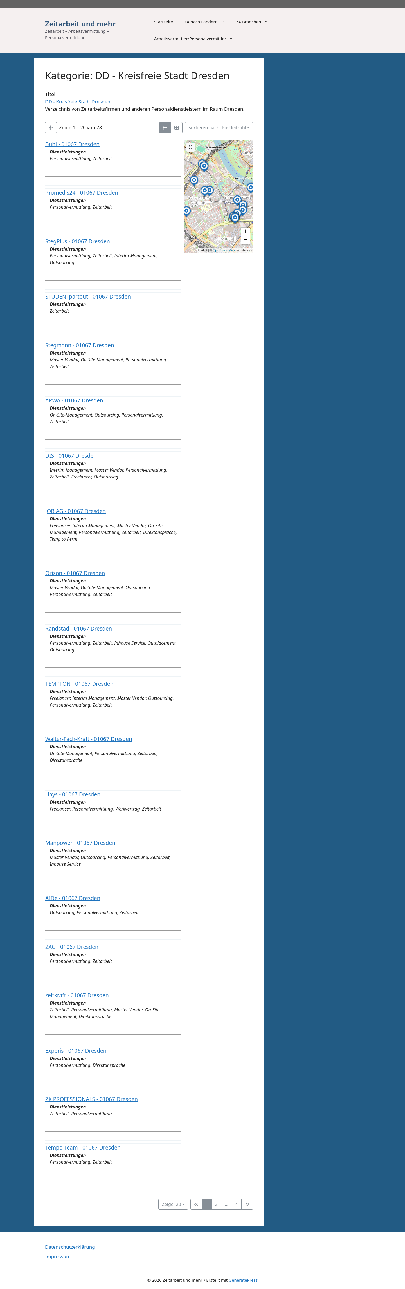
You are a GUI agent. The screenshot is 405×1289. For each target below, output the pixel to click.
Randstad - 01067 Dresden (78, 628)
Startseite (163, 22)
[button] (237, 205)
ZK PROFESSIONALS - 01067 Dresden (91, 1099)
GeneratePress (243, 1280)
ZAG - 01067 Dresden (71, 946)
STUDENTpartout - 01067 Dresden (88, 296)
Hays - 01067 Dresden (72, 794)
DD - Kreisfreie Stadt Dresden (77, 101)
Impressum (58, 1256)
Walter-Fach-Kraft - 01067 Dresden (88, 739)
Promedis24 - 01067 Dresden (81, 192)
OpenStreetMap (224, 250)
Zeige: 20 (171, 1204)
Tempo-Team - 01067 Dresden (83, 1147)
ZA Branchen (255, 21)
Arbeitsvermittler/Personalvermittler (196, 38)
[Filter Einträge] (51, 127)
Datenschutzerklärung (70, 1247)
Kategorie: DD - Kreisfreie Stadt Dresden (137, 75)
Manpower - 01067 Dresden (80, 843)
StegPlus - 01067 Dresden (77, 241)
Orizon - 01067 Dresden (75, 573)
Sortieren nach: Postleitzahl (217, 127)
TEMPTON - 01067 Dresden (79, 683)
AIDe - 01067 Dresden (72, 898)
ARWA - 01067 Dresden (74, 400)
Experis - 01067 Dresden (76, 1050)
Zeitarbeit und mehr (80, 23)
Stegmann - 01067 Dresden (79, 345)
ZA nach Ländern (207, 21)
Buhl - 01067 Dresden (72, 144)
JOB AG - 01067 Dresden (75, 511)
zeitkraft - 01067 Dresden (77, 995)
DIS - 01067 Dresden (71, 455)
